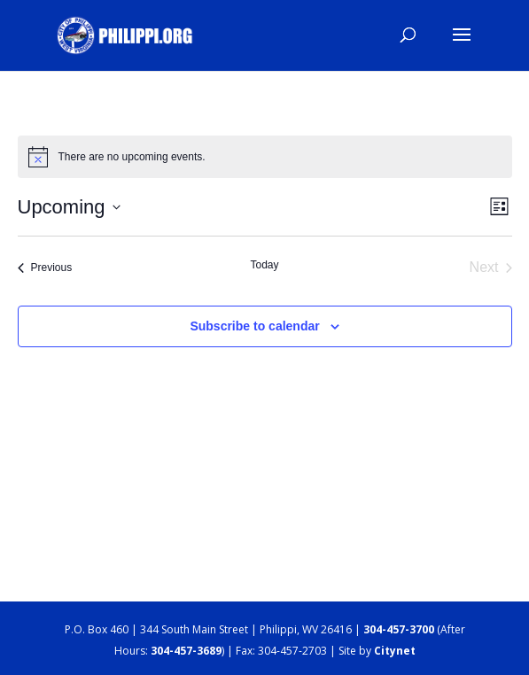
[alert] (265, 157)
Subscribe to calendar (254, 326)
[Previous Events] (45, 267)
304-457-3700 (398, 629)
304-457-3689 (186, 650)
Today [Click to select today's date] (264, 265)
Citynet (395, 650)
